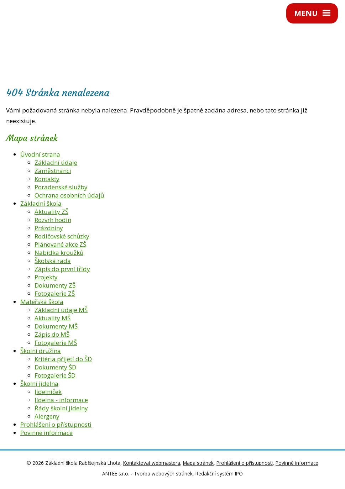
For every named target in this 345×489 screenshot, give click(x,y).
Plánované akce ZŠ (60, 244)
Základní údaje (56, 162)
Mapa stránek (198, 462)
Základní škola (41, 203)
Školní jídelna (39, 383)
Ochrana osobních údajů (69, 195)
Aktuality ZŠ (51, 211)
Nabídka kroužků (59, 252)
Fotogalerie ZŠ (55, 293)
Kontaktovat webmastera (151, 462)
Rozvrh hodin (53, 220)
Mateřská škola (41, 302)
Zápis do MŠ (52, 334)
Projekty (46, 277)
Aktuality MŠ (52, 318)
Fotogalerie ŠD (55, 375)
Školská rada (53, 261)
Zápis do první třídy (62, 269)
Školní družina (40, 351)
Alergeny (47, 416)
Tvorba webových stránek (163, 473)
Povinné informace (46, 432)
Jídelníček (48, 392)
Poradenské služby (61, 187)
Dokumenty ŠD (55, 367)
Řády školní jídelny (61, 408)
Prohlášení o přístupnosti (56, 424)
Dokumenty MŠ (56, 326)
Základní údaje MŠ (61, 310)
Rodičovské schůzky (62, 236)
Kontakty (47, 179)
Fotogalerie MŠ (56, 342)
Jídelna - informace (61, 400)
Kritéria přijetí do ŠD (63, 359)
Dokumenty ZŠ (55, 285)
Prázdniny (49, 228)
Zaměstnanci (53, 171)
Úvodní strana (40, 154)
